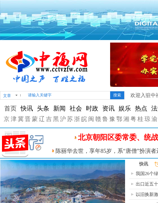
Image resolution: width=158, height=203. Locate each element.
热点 (141, 108)
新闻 (59, 108)
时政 (92, 108)
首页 (10, 108)
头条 (43, 108)
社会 (76, 108)
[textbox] (68, 95)
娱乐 (125, 108)
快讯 (27, 108)
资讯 (108, 108)
